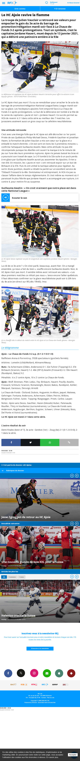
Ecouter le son (14, 197)
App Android (71, 673)
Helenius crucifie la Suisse (18, 615)
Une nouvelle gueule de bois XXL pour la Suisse (32, 562)
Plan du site (50, 697)
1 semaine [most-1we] (12, 577)
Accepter (72, 755)
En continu (20, 9)
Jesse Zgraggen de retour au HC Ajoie (25, 517)
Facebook (8, 673)
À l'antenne (60, 9)
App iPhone (59, 673)
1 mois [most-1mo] (21, 577)
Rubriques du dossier (13, 470)
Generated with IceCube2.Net (46, 702)
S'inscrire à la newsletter (40, 648)
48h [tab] (4, 577)
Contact (43, 697)
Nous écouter (74, 3)
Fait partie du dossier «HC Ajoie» (16, 465)
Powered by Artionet (31, 702)
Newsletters (47, 673)
